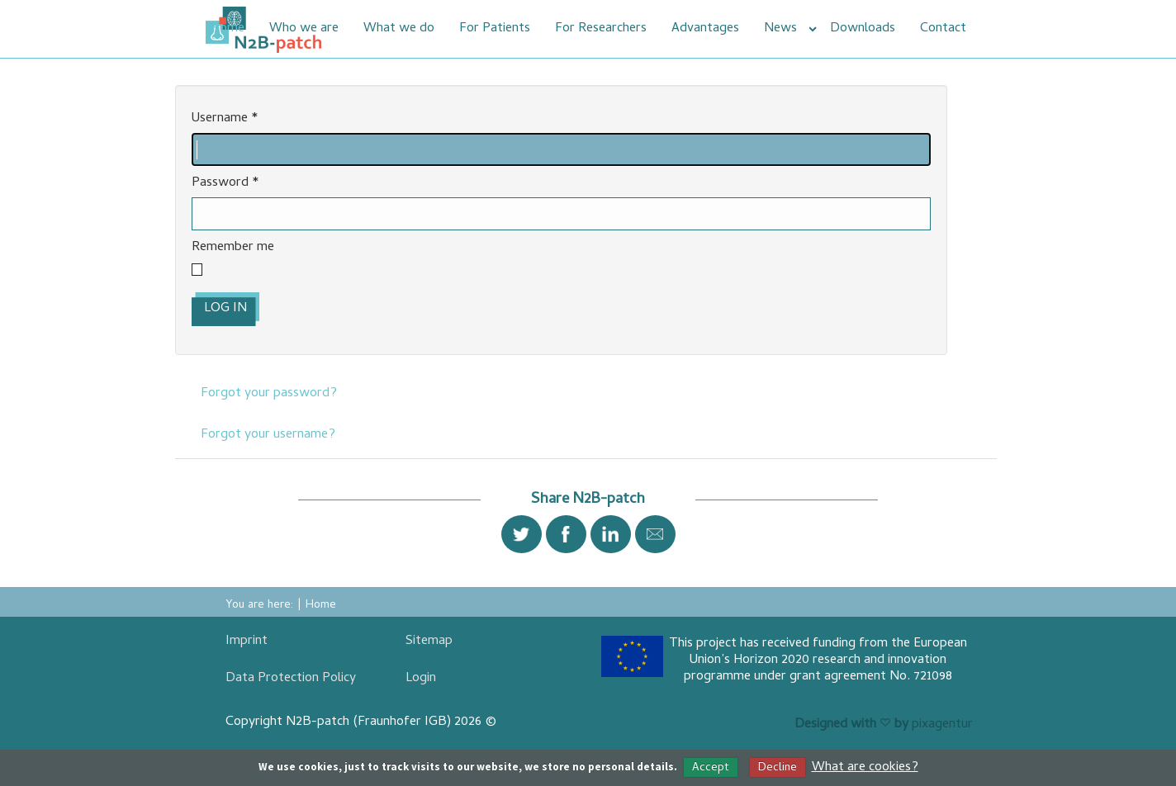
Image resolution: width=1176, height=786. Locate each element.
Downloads (862, 29)
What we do (398, 29)
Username (225, 119)
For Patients (494, 29)
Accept (710, 768)
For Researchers (601, 29)
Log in (225, 309)
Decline (777, 768)
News (780, 29)
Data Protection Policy (290, 678)
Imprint (246, 641)
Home (227, 29)
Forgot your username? (268, 435)
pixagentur (942, 725)
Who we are (304, 29)
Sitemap (429, 641)
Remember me (233, 248)
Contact (943, 29)
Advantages (705, 29)
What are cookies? (865, 768)
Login (420, 678)
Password (225, 183)
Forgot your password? (269, 394)
